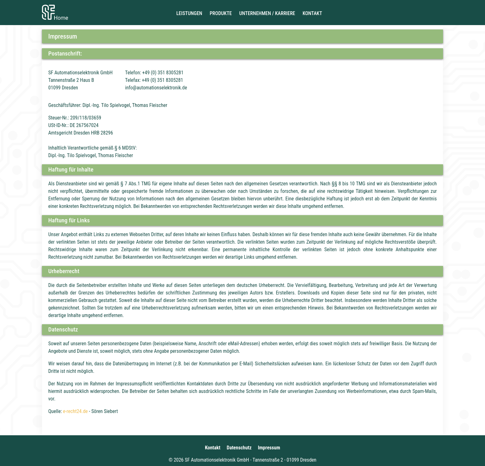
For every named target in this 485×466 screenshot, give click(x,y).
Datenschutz (239, 448)
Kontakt (312, 13)
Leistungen (189, 13)
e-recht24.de (75, 411)
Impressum (269, 448)
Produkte (221, 13)
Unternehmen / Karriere (267, 13)
